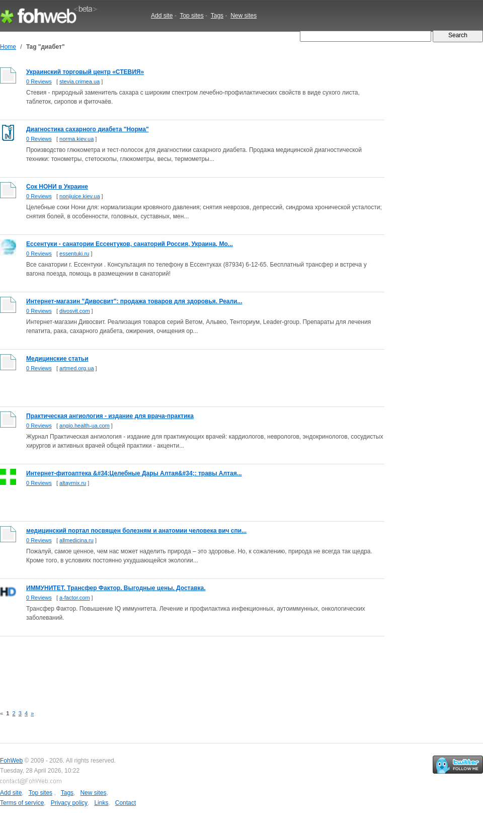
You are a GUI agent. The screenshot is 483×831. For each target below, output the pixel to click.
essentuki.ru (74, 254)
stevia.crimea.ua (79, 81)
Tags (217, 15)
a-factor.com (74, 598)
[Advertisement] (183, 665)
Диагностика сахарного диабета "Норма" (87, 129)
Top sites (191, 15)
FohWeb (11, 760)
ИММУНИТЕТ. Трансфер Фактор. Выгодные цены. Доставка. (116, 588)
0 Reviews (39, 81)
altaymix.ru (72, 483)
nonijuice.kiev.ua (79, 196)
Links (101, 802)
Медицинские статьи (57, 358)
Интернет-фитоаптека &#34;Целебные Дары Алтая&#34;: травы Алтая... (134, 473)
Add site (162, 15)
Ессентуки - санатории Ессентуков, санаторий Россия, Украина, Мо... (129, 243)
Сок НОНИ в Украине (57, 186)
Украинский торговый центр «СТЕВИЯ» (85, 71)
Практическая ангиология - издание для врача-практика (110, 416)
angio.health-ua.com (84, 426)
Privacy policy (69, 802)
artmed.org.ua (76, 368)
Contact (125, 802)
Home (8, 46)
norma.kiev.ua (76, 139)
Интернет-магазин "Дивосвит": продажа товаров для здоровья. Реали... (134, 301)
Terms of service (22, 802)
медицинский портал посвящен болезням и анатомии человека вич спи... (136, 530)
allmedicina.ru (76, 540)
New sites (243, 15)
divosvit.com (74, 311)
